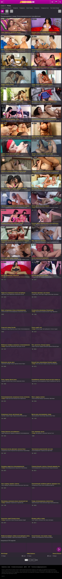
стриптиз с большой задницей (42, 33)
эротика (49, 120)
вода (9, 329)
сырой (12, 51)
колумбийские (53, 381)
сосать (45, 120)
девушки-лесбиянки (15, 190)
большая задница (16, 207)
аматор (19, 51)
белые (37, 207)
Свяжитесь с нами (6, 566)
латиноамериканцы (21, 33)
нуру (11, 415)
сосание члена (9, 381)
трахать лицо (40, 120)
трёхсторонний (19, 224)
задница (3, 381)
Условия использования (17, 566)
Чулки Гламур (29, 8)
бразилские (22, 172)
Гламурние (15, 8)
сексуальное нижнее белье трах (16, 485)
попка (14, 381)
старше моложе (16, 415)
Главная (3, 5)
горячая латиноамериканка (8, 276)
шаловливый (4, 33)
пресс (24, 363)
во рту (23, 346)
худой (56, 329)
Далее (36, 560)
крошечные (34, 68)
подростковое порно (49, 294)
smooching (12, 155)
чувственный (43, 51)
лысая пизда (42, 415)
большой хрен (48, 276)
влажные (49, 51)
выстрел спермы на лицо (23, 259)
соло (16, 51)
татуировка (43, 242)
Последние (11, 11)
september (15, 85)
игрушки (46, 190)
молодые (55, 190)
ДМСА (25, 566)
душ (37, 138)
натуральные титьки (15, 172)
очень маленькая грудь (45, 502)
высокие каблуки (39, 398)
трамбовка (8, 502)
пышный (54, 138)
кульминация (17, 276)
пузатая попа (14, 450)
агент (33, 520)
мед (48, 381)
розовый (56, 294)
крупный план (55, 242)
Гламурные (22, 8)
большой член (35, 276)
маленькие (4, 363)
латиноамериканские (51, 68)
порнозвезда (26, 450)
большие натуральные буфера (38, 103)
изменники (19, 381)
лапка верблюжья (11, 294)
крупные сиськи (13, 329)
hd (32, 190)
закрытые (24, 537)
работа (36, 520)
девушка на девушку (15, 433)
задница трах (44, 450)
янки (51, 259)
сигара (12, 363)
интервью (44, 155)
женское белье (44, 85)
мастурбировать (9, 120)
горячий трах (20, 502)
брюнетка (38, 224)
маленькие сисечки (19, 294)
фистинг (23, 51)
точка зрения (56, 224)
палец (22, 120)
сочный (15, 33)
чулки (12, 520)
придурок (25, 242)
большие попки (53, 33)
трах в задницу (5, 485)
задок (33, 346)
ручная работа (43, 207)
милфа (7, 85)
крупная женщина (54, 467)
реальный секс (50, 155)
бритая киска (49, 415)
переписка (34, 120)
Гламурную (36, 8)
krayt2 (10, 85)
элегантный (48, 103)
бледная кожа (17, 120)
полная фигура (54, 363)
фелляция (52, 398)
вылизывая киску (54, 502)
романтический (9, 68)
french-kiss (21, 155)
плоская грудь (39, 329)
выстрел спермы (48, 224)
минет (21, 138)
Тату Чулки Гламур (54, 8)
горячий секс (14, 502)
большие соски (35, 259)
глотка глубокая (55, 120)
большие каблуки (49, 537)
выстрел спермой (5, 415)
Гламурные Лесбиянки (6, 8)
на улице (57, 172)
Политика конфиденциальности (38, 566)
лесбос (49, 85)
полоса (52, 329)
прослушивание (35, 415)
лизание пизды (23, 207)
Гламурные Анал (45, 8)
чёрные (37, 51)
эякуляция (45, 433)
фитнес (48, 207)
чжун (54, 415)
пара (51, 311)
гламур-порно (35, 294)
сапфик (7, 155)
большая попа (18, 103)
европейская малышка (39, 190)
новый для (8, 346)
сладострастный (23, 68)
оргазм (50, 190)
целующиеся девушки (25, 190)
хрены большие (35, 502)
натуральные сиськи (49, 172)
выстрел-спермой (54, 207)
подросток (49, 242)
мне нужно (19, 346)
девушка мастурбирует (7, 537)
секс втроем (16, 68)
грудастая (10, 33)
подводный (4, 329)
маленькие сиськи (11, 103)
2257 (29, 566)
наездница (38, 155)
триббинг (38, 85)
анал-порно (41, 294)
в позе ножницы (55, 85)
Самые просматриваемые (7, 11)
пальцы (3, 120)
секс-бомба (56, 155)
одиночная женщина (17, 537)
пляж (19, 329)
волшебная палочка (10, 242)
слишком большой (45, 467)
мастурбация (41, 138)
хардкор (41, 346)
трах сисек (26, 485)
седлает (25, 138)
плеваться (24, 103)
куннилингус (9, 138)
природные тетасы (40, 172)
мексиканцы (12, 224)
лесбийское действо (49, 485)
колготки (4, 138)
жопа (37, 363)
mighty (16, 155)
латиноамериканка (42, 68)
